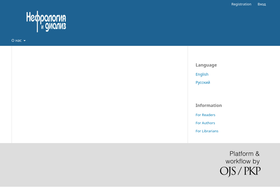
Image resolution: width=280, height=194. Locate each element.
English (202, 74)
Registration (241, 4)
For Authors (205, 122)
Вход (262, 4)
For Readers (205, 114)
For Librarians (207, 131)
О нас (17, 40)
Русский (203, 82)
